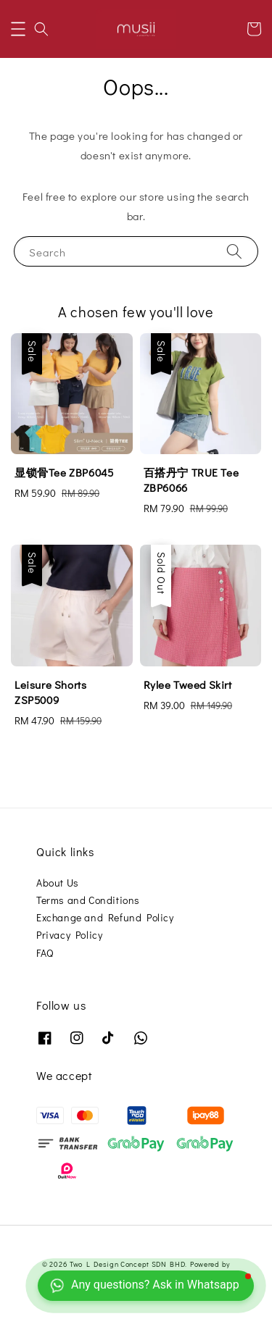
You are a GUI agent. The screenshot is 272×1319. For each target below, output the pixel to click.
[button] (18, 29)
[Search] (234, 251)
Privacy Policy (69, 935)
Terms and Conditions (88, 900)
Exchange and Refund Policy (105, 917)
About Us (57, 882)
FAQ (45, 953)
